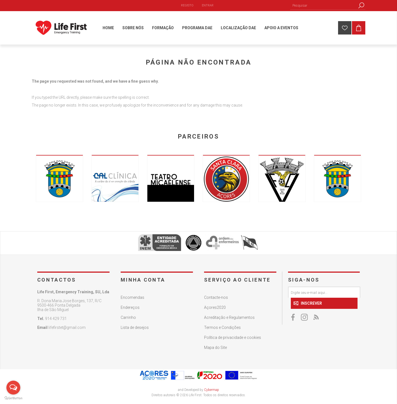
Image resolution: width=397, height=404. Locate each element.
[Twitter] (304, 317)
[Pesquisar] (323, 5)
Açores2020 (215, 307)
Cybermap (211, 390)
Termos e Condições (222, 327)
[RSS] (315, 317)
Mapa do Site (215, 347)
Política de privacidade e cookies (232, 337)
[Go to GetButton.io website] (13, 398)
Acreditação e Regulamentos (229, 317)
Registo (187, 5)
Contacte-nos (216, 297)
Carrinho (128, 317)
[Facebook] (293, 317)
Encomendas (132, 297)
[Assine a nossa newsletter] (324, 292)
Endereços (130, 307)
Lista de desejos (135, 327)
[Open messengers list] (13, 388)
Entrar (208, 5)
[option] (59, 178)
